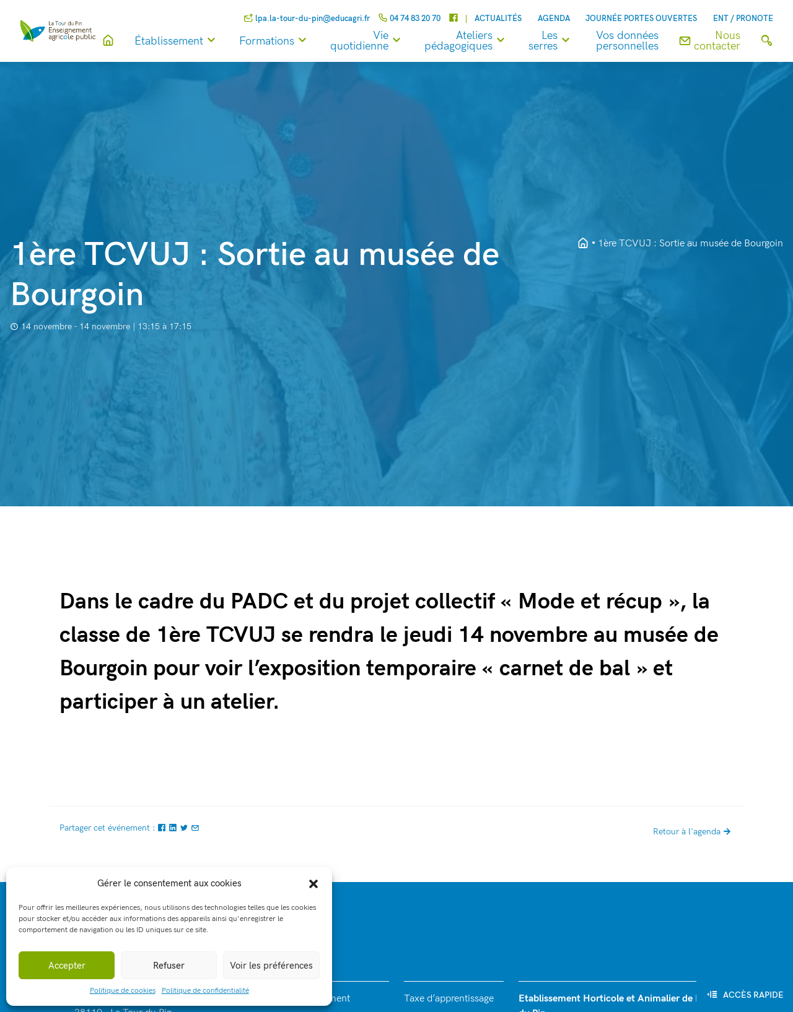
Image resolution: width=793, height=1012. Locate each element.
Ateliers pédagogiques (469, 41)
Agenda (554, 19)
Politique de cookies (123, 990)
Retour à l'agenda (693, 831)
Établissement (179, 41)
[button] (313, 883)
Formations (277, 41)
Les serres (553, 41)
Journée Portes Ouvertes (641, 19)
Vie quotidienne (370, 41)
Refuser (169, 965)
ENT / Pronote (743, 19)
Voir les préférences (271, 965)
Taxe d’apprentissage (449, 999)
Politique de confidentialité (205, 990)
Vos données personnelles (627, 41)
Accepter (66, 965)
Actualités (498, 19)
